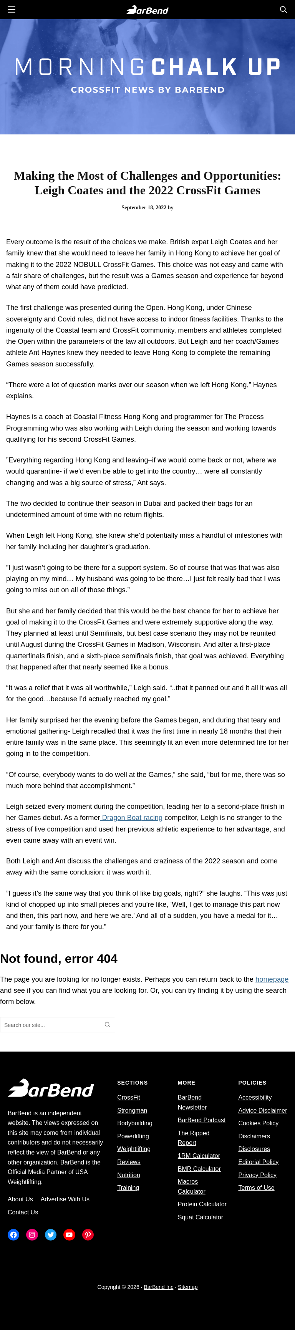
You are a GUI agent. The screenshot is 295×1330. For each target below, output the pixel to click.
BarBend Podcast (202, 1120)
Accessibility (255, 1097)
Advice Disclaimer (262, 1110)
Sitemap (187, 1287)
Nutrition (128, 1175)
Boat (134, 817)
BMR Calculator (199, 1169)
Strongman (132, 1110)
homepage (271, 979)
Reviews (128, 1162)
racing (151, 817)
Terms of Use (256, 1187)
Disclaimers (254, 1136)
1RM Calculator (199, 1156)
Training (128, 1187)
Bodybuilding (134, 1123)
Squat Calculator (200, 1217)
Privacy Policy (257, 1175)
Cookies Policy (258, 1123)
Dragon (113, 817)
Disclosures (254, 1149)
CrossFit (128, 1097)
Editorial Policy (258, 1162)
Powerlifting (133, 1136)
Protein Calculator (202, 1204)
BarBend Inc (158, 1287)
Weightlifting (134, 1149)
